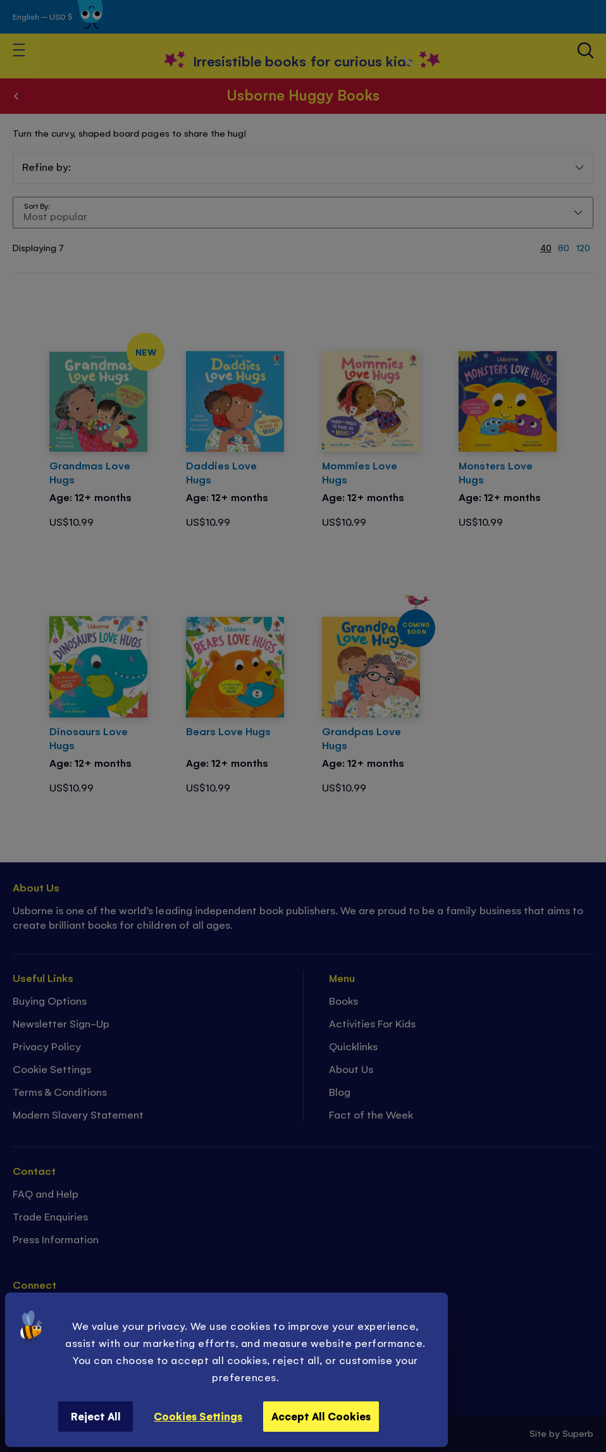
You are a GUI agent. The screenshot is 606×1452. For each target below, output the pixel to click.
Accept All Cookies (321, 1416)
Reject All (96, 1416)
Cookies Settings (198, 1416)
